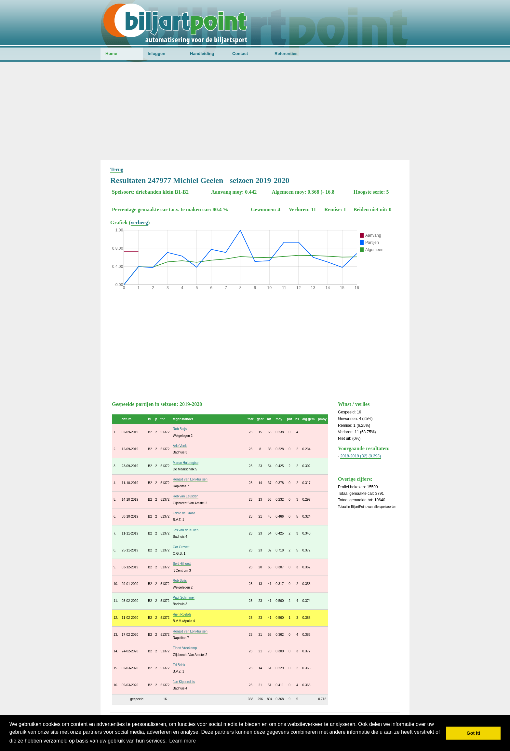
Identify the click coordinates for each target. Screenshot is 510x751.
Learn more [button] (182, 741)
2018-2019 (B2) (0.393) (360, 456)
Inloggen (156, 53)
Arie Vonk (180, 446)
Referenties (286, 53)
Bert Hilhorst (182, 563)
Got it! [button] (473, 733)
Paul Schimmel (184, 597)
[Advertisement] (255, 111)
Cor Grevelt (181, 547)
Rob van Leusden (185, 496)
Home (111, 53)
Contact (240, 53)
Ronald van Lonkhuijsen (190, 479)
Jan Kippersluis (184, 682)
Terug (116, 169)
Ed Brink (179, 665)
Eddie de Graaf (184, 513)
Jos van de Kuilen (185, 530)
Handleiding (202, 53)
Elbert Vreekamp (185, 648)
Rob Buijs (180, 429)
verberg (139, 222)
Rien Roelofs (182, 614)
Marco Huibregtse (185, 463)
